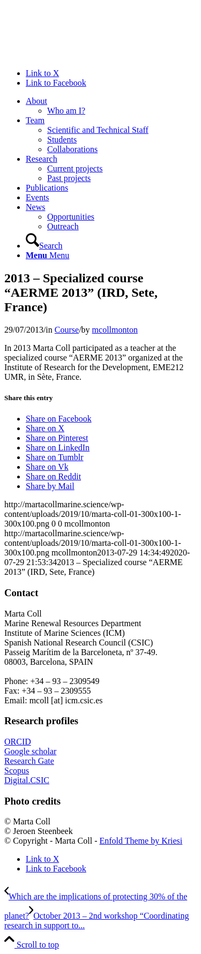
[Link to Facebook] (56, 82)
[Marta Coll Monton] (84, 54)
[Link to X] (42, 73)
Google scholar (30, 751)
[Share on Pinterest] (57, 437)
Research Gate (29, 760)
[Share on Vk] (47, 466)
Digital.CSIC (26, 780)
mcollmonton (115, 329)
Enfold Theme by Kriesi (140, 840)
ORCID (17, 741)
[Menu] (47, 255)
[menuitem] (111, 106)
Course (67, 329)
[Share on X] (45, 428)
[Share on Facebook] (59, 418)
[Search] (44, 245)
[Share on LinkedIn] (58, 447)
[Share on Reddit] (53, 476)
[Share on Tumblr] (55, 457)
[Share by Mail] (50, 486)
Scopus (16, 770)
